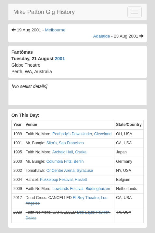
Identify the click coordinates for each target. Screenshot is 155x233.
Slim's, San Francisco (65, 143)
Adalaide (101, 36)
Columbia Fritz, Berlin (65, 161)
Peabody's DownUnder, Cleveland (81, 134)
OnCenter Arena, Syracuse (69, 170)
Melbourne (55, 30)
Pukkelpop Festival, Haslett (63, 179)
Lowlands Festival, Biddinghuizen (81, 188)
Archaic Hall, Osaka (69, 152)
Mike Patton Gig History (44, 12)
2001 (60, 58)
